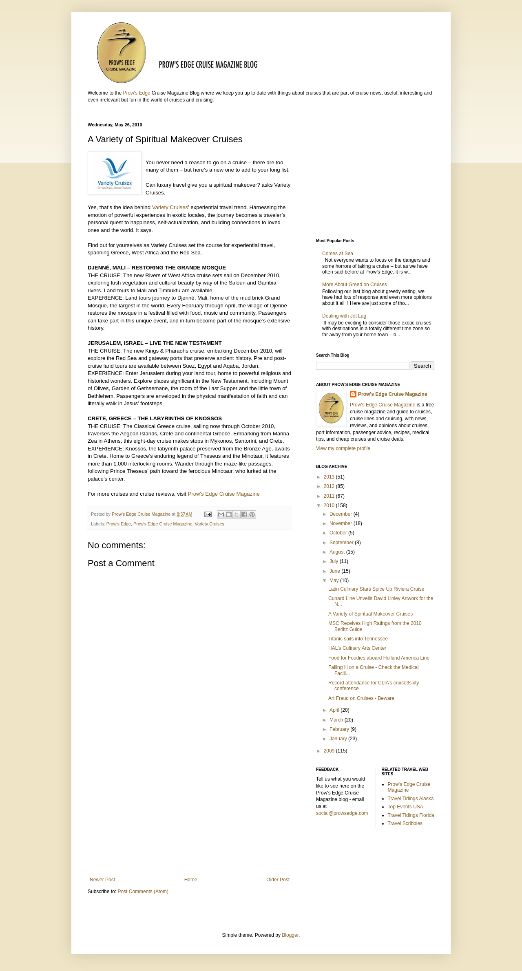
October (339, 533)
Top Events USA (405, 807)
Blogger (290, 935)
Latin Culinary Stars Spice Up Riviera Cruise (376, 589)
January (339, 738)
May (335, 580)
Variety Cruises (170, 207)
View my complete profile (343, 448)
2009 (330, 751)
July (335, 561)
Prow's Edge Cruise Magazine (224, 494)
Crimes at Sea (339, 253)
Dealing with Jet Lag (344, 316)
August (338, 552)
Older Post (278, 880)
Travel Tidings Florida (411, 815)
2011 (330, 496)
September (342, 542)
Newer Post (102, 880)
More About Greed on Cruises (354, 284)
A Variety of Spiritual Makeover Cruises (370, 614)
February (340, 729)
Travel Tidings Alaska (411, 798)
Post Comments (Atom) (142, 891)
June (335, 571)
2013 (330, 477)
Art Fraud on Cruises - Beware (361, 698)
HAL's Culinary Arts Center (357, 648)
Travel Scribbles (405, 823)
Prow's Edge (136, 93)
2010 (330, 505)
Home (190, 880)
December (342, 514)
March (337, 720)
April (335, 710)
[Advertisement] (189, 810)
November (342, 523)
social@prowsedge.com (342, 813)
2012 (330, 486)
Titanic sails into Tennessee (358, 639)
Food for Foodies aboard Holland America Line (378, 658)
